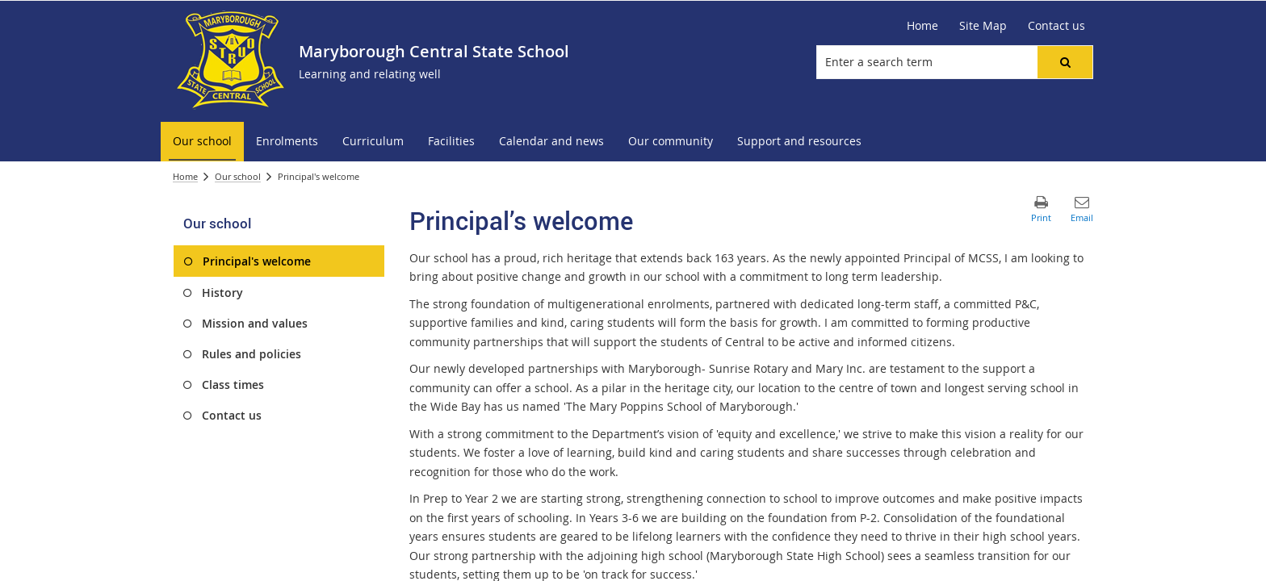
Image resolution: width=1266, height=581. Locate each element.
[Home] (922, 26)
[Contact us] (1056, 26)
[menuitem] (202, 141)
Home (185, 176)
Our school (238, 176)
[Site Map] (983, 26)
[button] (1065, 62)
